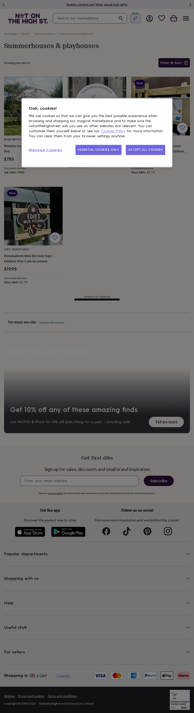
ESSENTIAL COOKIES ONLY (98, 149)
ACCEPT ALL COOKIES (145, 149)
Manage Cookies (45, 150)
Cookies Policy (113, 131)
